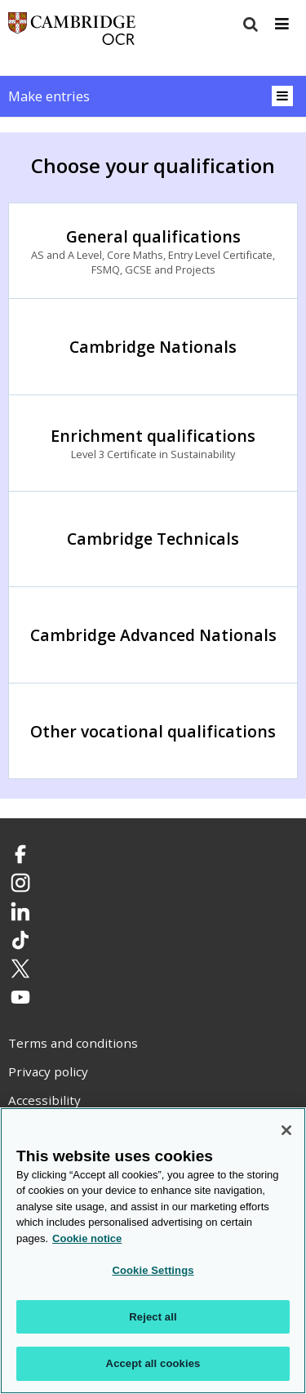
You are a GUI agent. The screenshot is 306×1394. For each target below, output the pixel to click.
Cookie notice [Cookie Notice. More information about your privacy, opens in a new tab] (87, 1238)
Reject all (152, 1317)
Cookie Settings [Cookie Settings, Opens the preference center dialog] (152, 1270)
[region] (153, 1250)
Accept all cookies (153, 1363)
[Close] (286, 1130)
